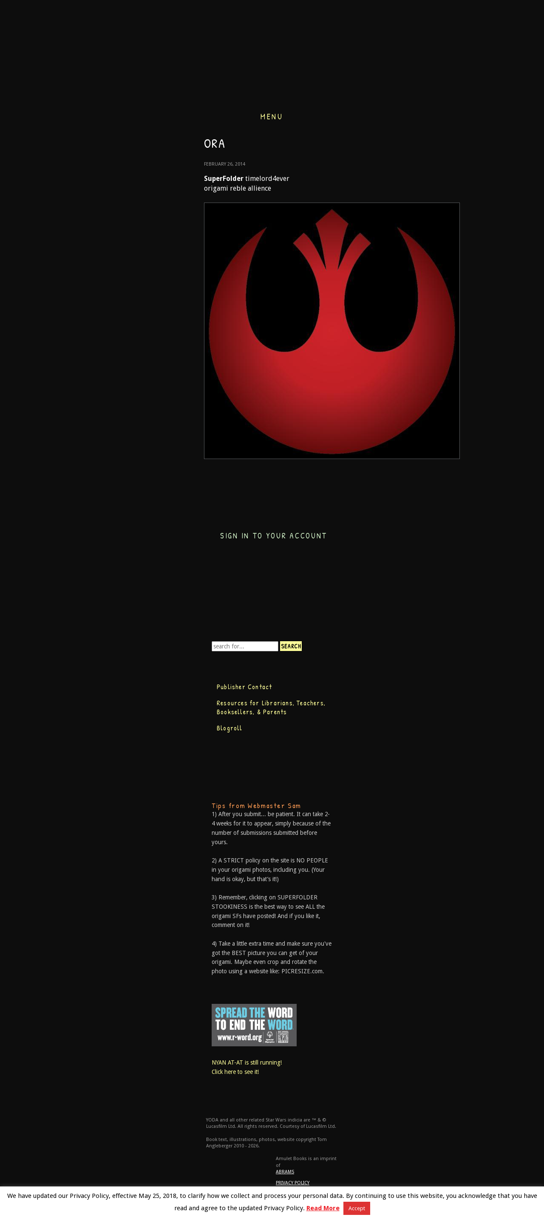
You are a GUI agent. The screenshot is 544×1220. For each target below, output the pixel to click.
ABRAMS (285, 1172)
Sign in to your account (273, 535)
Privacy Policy (292, 1183)
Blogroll (230, 728)
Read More (323, 1208)
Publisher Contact (244, 686)
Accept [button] (356, 1208)
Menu (272, 115)
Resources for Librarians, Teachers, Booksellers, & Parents (271, 707)
